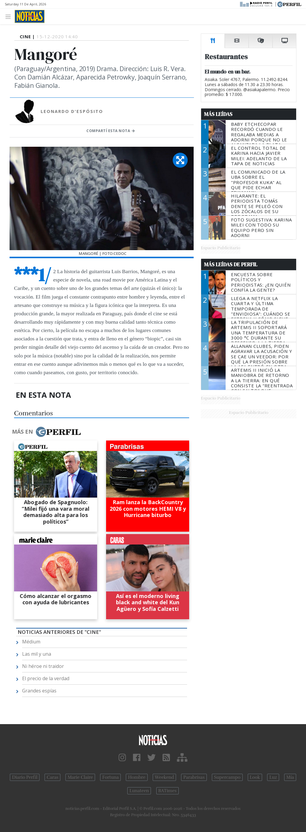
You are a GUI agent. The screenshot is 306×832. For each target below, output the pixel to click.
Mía (290, 777)
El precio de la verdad (45, 678)
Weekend (164, 777)
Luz (273, 777)
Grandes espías (39, 690)
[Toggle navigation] (10, 16)
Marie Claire (80, 777)
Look (255, 777)
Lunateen (139, 790)
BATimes (167, 790)
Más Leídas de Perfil (230, 264)
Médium (31, 641)
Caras (52, 777)
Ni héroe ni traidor (43, 666)
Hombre (136, 777)
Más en (46, 432)
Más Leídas (218, 114)
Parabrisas (193, 777)
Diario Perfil (24, 777)
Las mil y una (36, 654)
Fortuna (110, 777)
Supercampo (227, 777)
